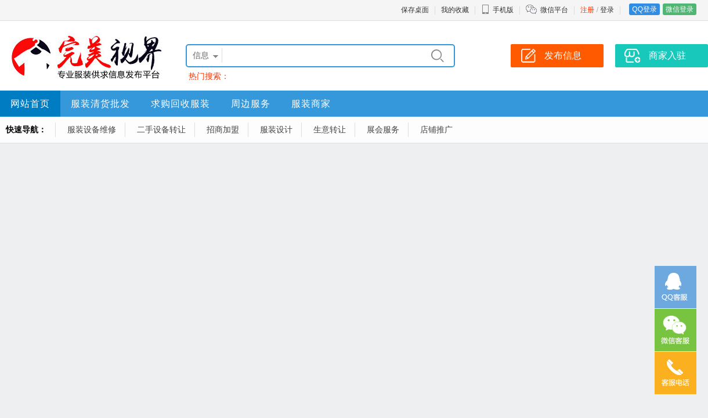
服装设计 (276, 129)
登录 (607, 10)
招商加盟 (223, 129)
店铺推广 (436, 129)
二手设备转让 (161, 129)
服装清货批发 (100, 104)
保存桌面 (415, 10)
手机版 (497, 10)
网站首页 (30, 104)
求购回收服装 (180, 104)
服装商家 (311, 104)
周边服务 (250, 104)
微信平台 (554, 10)
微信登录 (679, 9)
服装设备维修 (91, 129)
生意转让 (329, 129)
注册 (587, 10)
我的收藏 (455, 10)
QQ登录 (644, 9)
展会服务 (383, 129)
